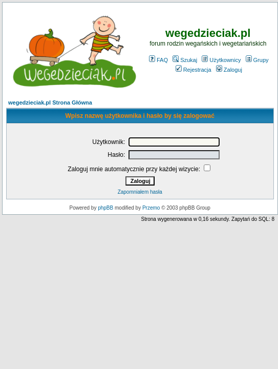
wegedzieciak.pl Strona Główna (50, 102)
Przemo (151, 208)
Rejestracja (193, 70)
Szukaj (185, 60)
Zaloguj (229, 70)
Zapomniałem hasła (140, 192)
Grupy (257, 60)
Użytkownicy (221, 60)
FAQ (158, 60)
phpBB (105, 208)
